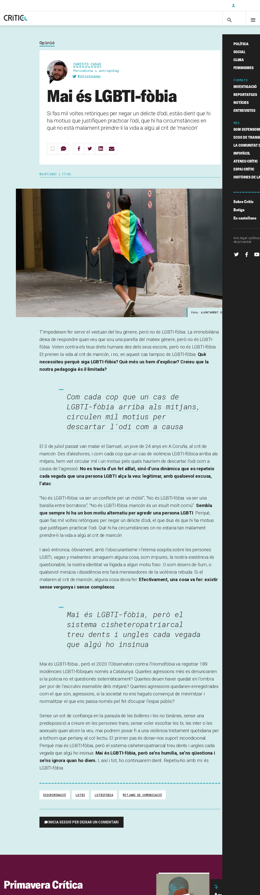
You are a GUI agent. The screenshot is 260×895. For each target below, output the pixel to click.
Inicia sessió (245, 5)
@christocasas (89, 81)
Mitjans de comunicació (142, 800)
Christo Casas (87, 69)
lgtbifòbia (104, 800)
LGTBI (80, 800)
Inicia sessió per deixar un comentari (83, 827)
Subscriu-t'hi (211, 5)
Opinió (47, 47)
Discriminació (54, 800)
